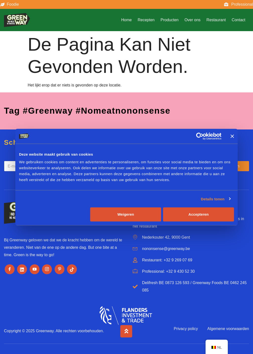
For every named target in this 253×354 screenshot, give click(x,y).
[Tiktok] (72, 269)
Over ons (193, 20)
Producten (170, 20)
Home (126, 20)
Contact (238, 20)
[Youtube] (35, 269)
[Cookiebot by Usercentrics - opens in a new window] (199, 136)
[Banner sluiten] (232, 136)
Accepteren (199, 214)
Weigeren (125, 214)
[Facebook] (10, 269)
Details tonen (212, 199)
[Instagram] (47, 269)
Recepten (146, 20)
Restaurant (216, 20)
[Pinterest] (59, 269)
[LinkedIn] (22, 269)
